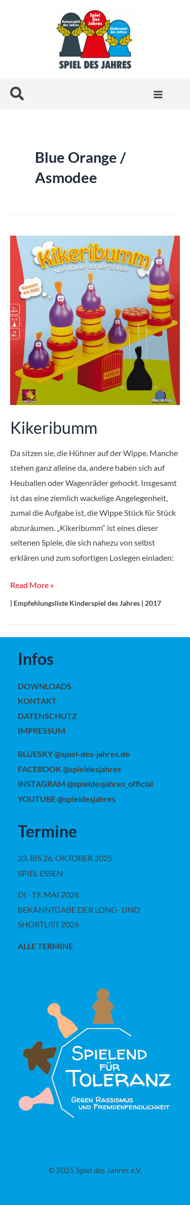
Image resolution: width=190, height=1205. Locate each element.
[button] (17, 94)
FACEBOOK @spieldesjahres (69, 769)
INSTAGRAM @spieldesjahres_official (85, 783)
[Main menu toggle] (157, 94)
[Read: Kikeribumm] (95, 319)
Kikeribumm (53, 427)
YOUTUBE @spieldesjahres (67, 799)
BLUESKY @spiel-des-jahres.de (74, 753)
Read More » (32, 583)
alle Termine (45, 946)
